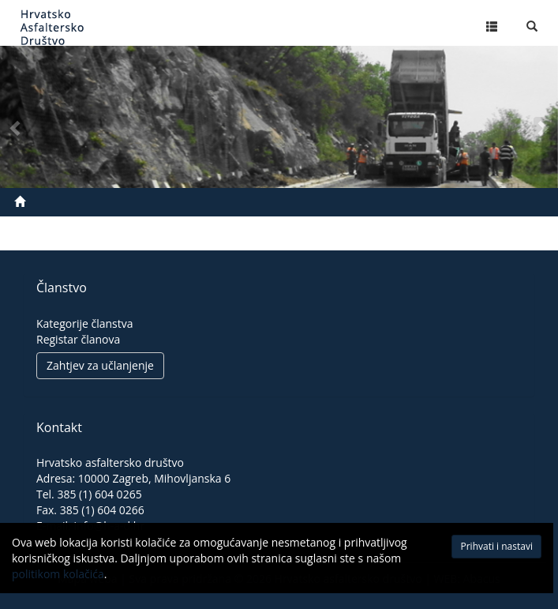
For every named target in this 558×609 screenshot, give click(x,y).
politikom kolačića (58, 578)
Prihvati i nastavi (459, 551)
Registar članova (78, 339)
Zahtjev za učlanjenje (100, 365)
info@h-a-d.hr (108, 525)
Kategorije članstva (84, 323)
